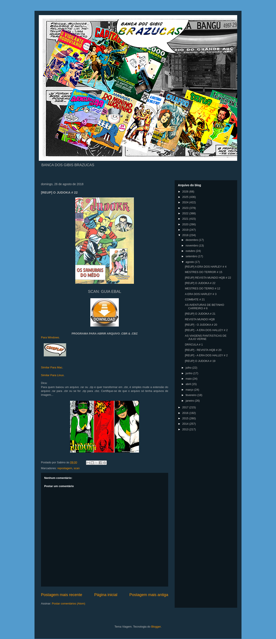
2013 (185, 429)
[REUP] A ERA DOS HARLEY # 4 (205, 266)
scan (77, 468)
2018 (185, 235)
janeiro (190, 400)
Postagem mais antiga (148, 595)
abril (189, 384)
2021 (185, 218)
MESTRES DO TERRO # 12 (202, 288)
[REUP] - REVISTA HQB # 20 (203, 350)
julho (189, 367)
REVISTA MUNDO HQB (200, 319)
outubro (191, 250)
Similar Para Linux (52, 375)
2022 (185, 213)
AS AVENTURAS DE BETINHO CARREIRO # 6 (204, 306)
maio (189, 378)
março (190, 389)
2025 (185, 197)
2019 (185, 229)
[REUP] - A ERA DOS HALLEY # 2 (206, 330)
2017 (185, 407)
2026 (185, 191)
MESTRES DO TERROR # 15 (203, 272)
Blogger (156, 626)
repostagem (64, 468)
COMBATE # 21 (195, 299)
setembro (192, 256)
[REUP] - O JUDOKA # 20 (201, 324)
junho (189, 373)
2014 (185, 423)
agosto (190, 261)
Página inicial (105, 595)
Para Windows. (50, 337)
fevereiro (191, 395)
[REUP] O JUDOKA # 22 (200, 283)
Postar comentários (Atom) (68, 603)
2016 (185, 413)
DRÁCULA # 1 (194, 344)
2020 (185, 224)
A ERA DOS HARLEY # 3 (200, 294)
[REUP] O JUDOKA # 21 (200, 313)
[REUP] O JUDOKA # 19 (200, 361)
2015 (185, 418)
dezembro (192, 239)
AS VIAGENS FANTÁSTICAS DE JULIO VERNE (205, 337)
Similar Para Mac (51, 367)
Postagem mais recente (61, 595)
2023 (185, 208)
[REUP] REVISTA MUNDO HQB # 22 (208, 277)
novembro (192, 245)
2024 (185, 202)
